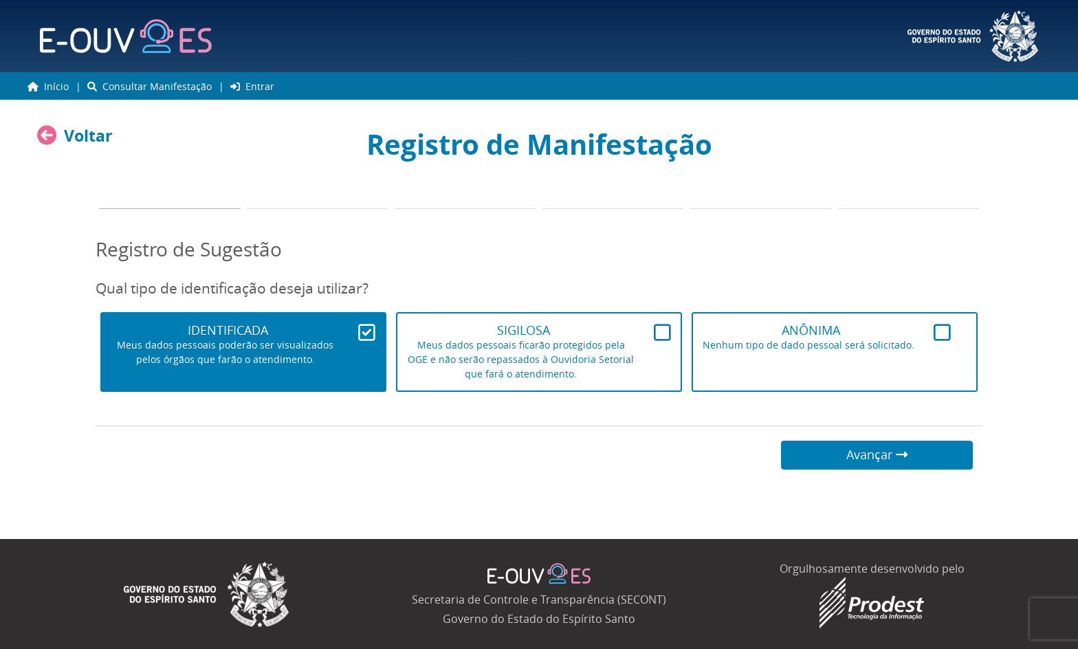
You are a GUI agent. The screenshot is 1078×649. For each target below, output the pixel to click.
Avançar (877, 455)
